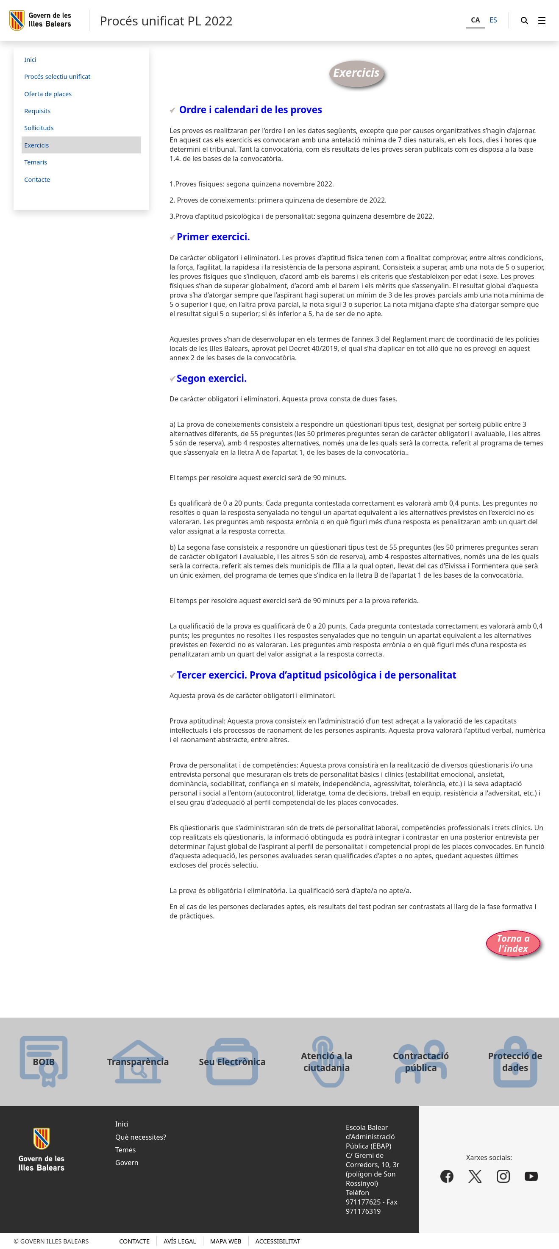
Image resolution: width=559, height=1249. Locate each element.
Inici (121, 1124)
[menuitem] (542, 20)
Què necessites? (140, 1137)
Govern (127, 1162)
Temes (125, 1149)
